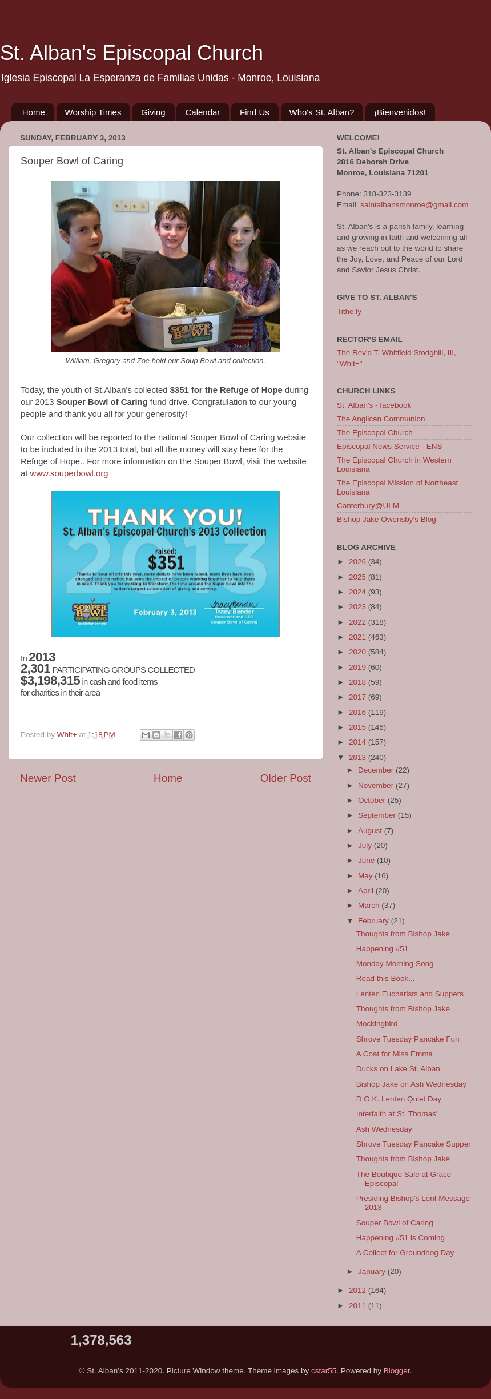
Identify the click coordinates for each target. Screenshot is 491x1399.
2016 (358, 712)
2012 (358, 1290)
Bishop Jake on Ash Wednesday (411, 1084)
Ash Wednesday (384, 1129)
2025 (358, 577)
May (366, 875)
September (378, 815)
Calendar (202, 112)
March (369, 905)
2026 (358, 561)
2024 (358, 592)
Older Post (285, 778)
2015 (358, 727)
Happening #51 (382, 948)
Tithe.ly (349, 311)
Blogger (397, 1370)
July (366, 845)
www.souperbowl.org (69, 473)
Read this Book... (385, 978)
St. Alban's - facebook (374, 405)
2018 (358, 682)
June (367, 860)
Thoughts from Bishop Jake (403, 934)
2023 (358, 606)
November (377, 785)
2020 (358, 652)
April (367, 890)
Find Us (254, 112)
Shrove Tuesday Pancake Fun (408, 1039)
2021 (358, 637)
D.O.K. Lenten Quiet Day (398, 1099)
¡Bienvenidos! (400, 112)
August (371, 830)
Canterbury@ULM (368, 505)
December (377, 770)
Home (33, 112)
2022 (358, 622)
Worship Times (93, 112)
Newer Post (48, 778)
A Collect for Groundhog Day (405, 1252)
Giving (153, 112)
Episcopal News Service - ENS (389, 446)
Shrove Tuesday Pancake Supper (413, 1144)
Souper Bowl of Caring (394, 1223)
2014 (358, 742)
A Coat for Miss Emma (394, 1054)
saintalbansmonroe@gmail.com (414, 204)
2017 (358, 697)
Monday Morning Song (395, 963)
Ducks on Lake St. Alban (398, 1068)
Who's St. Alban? (322, 112)
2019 (358, 667)
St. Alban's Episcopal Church (131, 53)
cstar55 (323, 1370)
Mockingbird (377, 1023)
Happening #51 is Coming (400, 1237)
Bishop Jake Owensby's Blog (386, 519)
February (374, 920)
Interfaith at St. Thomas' (397, 1113)
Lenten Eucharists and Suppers (410, 994)
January (373, 1271)
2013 (358, 757)
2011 (358, 1305)
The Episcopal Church (375, 432)
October (373, 800)
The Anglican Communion (381, 419)
